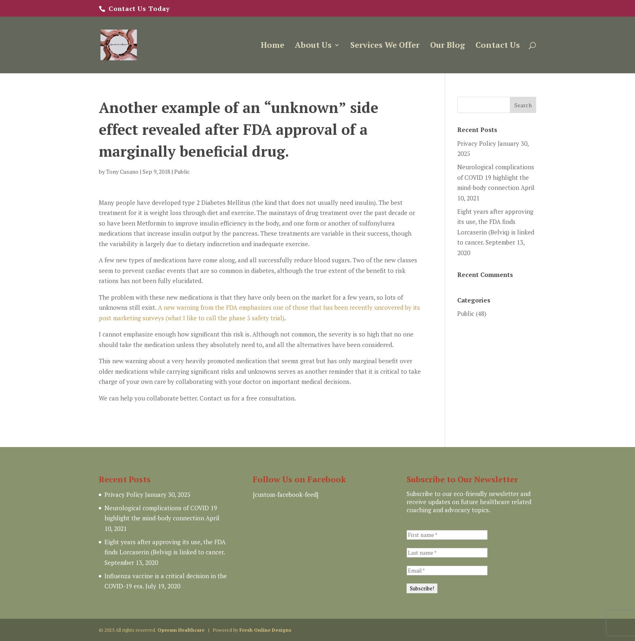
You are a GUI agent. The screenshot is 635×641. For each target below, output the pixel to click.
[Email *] (447, 570)
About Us (313, 46)
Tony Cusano (122, 171)
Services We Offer (385, 46)
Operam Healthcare (181, 630)
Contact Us (497, 46)
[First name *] (447, 535)
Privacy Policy (476, 143)
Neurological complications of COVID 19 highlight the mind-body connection (495, 177)
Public (182, 171)
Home (272, 46)
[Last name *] (447, 553)
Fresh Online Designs (265, 630)
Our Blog (447, 46)
